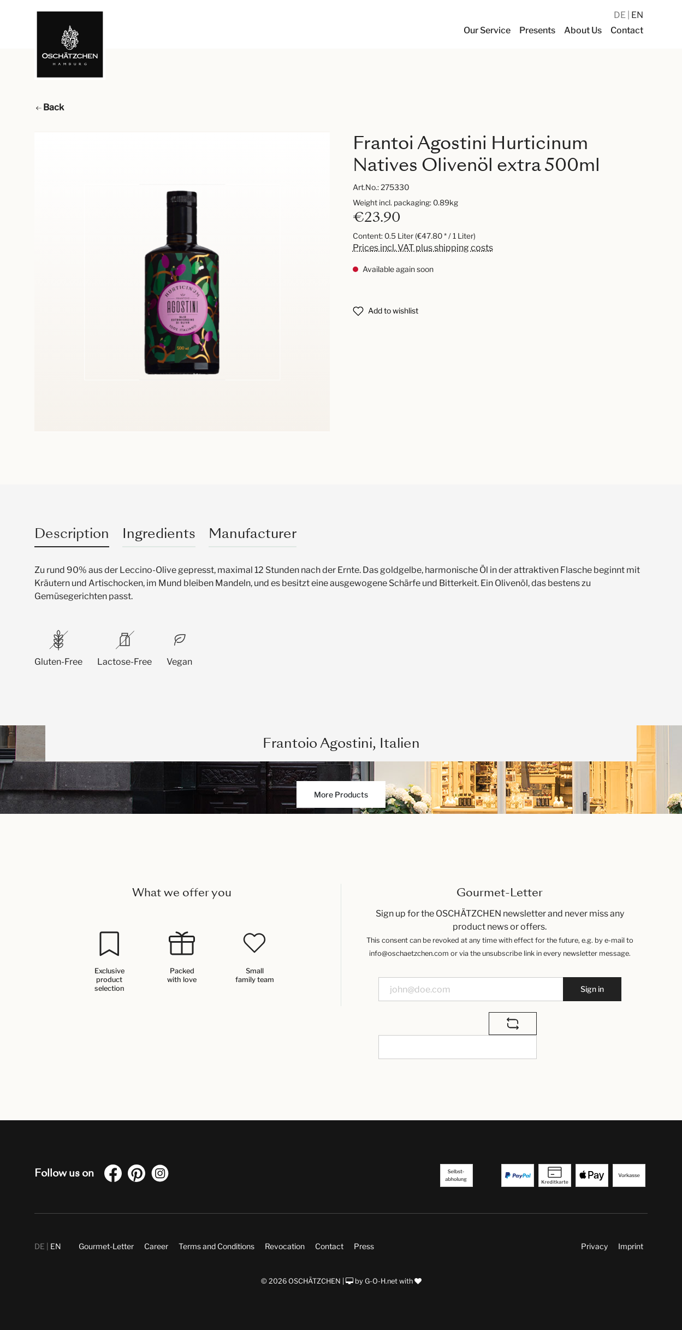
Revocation (285, 1246)
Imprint (630, 1246)
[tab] (71, 533)
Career (156, 1246)
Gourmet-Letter (106, 1246)
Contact (329, 1246)
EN (637, 15)
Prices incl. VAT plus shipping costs (423, 248)
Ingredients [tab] (158, 533)
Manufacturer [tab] (252, 533)
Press (364, 1246)
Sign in (592, 989)
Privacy (594, 1246)
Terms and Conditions (216, 1246)
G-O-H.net (381, 1281)
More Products (341, 794)
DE (620, 15)
